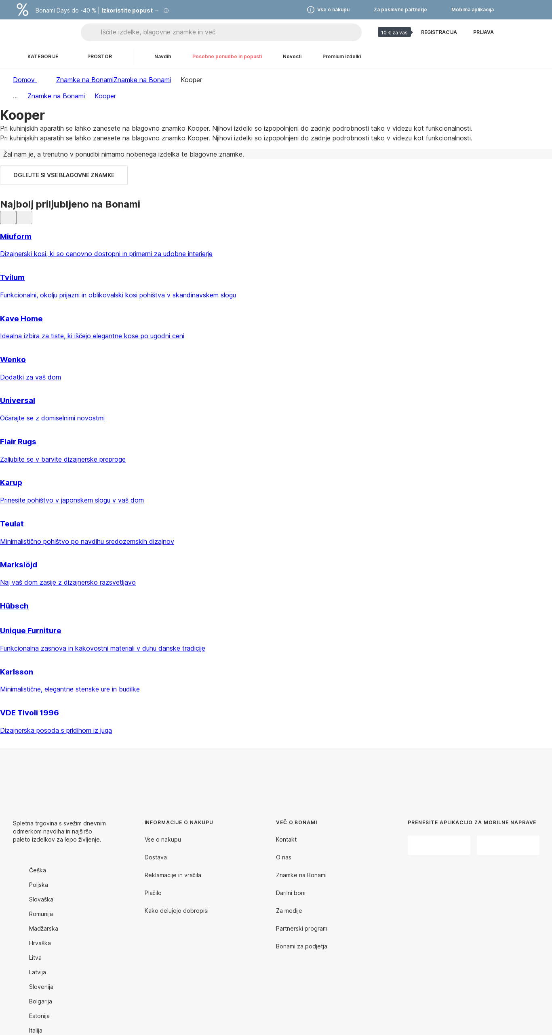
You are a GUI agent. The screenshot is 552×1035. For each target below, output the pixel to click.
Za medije (289, 910)
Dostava (156, 857)
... (15, 96)
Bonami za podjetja (301, 946)
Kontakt (286, 839)
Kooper (105, 96)
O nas (283, 857)
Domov (25, 80)
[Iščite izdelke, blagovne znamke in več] (231, 32)
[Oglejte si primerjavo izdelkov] (513, 32)
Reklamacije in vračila (173, 875)
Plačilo (153, 892)
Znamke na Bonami (142, 80)
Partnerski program (301, 928)
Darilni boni (290, 892)
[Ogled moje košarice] (533, 32)
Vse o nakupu (163, 839)
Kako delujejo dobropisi (177, 910)
